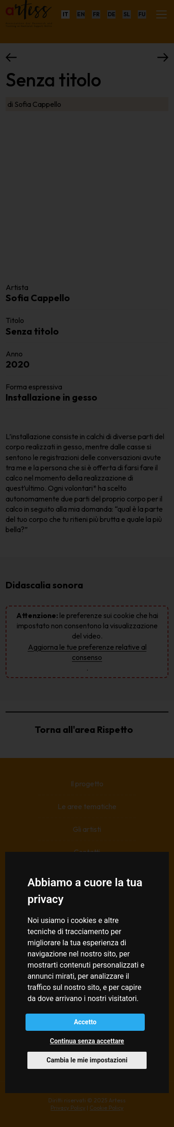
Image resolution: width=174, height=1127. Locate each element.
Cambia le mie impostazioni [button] (86, 1060)
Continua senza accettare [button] (87, 1041)
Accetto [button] (85, 1022)
